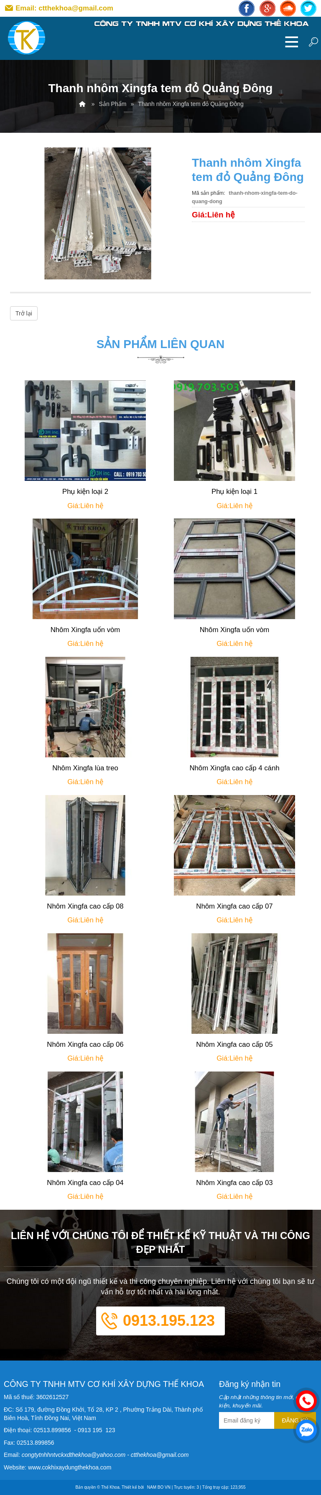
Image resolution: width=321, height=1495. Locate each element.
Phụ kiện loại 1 (234, 492)
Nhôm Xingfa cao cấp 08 (85, 906)
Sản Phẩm (113, 104)
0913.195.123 (169, 1320)
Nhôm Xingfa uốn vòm (85, 630)
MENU (291, 41)
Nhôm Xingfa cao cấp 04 (85, 1183)
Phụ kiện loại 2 (85, 492)
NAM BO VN (159, 1487)
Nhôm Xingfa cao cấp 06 (85, 1044)
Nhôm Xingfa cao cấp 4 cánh (234, 768)
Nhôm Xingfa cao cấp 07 (234, 906)
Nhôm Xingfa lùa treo (85, 768)
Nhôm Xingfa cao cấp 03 (234, 1183)
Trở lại (23, 313)
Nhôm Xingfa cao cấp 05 (234, 1044)
